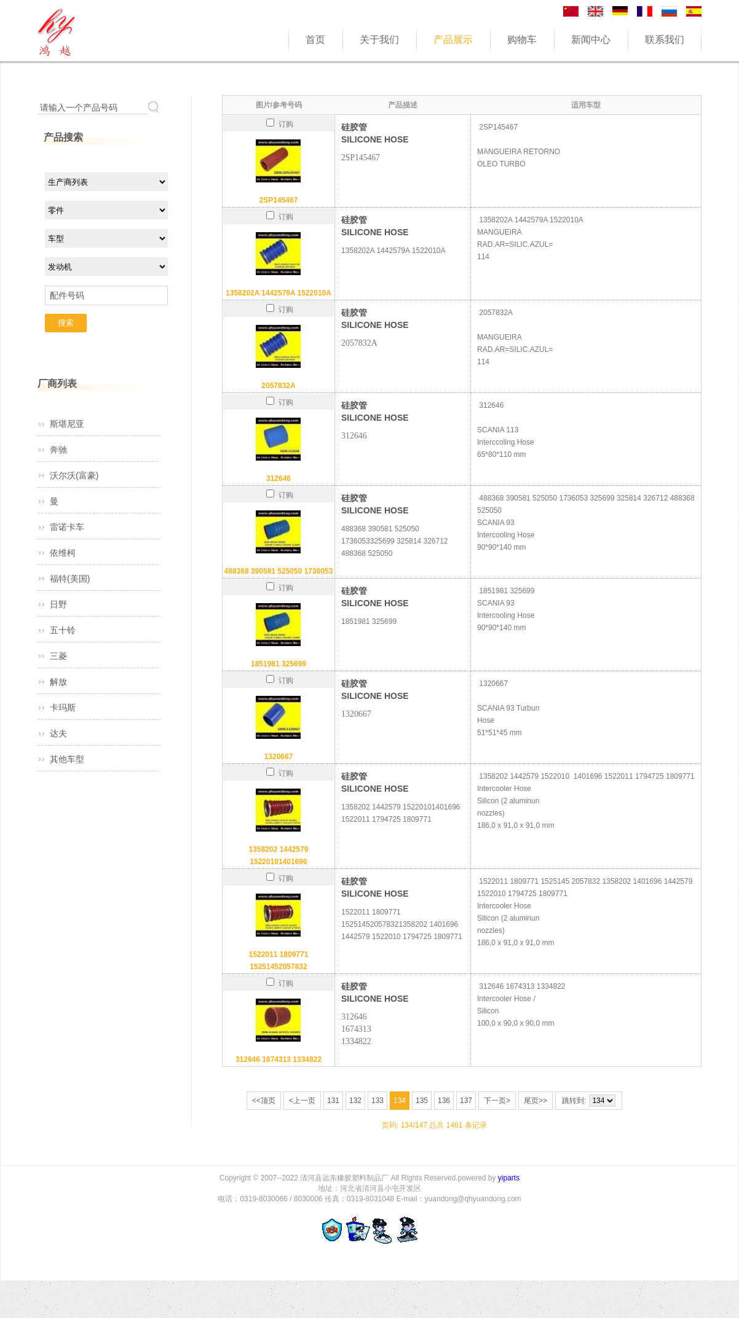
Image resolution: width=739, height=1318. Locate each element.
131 (333, 1100)
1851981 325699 (278, 664)
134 (399, 1100)
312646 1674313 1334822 (278, 1059)
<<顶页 (263, 1100)
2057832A (278, 385)
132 (355, 1100)
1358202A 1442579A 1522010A (278, 293)
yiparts (509, 1178)
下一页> (497, 1100)
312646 (278, 478)
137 (466, 1100)
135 (422, 1100)
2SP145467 (278, 200)
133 (377, 1100)
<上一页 (302, 1100)
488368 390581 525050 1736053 (278, 571)
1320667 (278, 756)
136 (444, 1100)
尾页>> (535, 1100)
